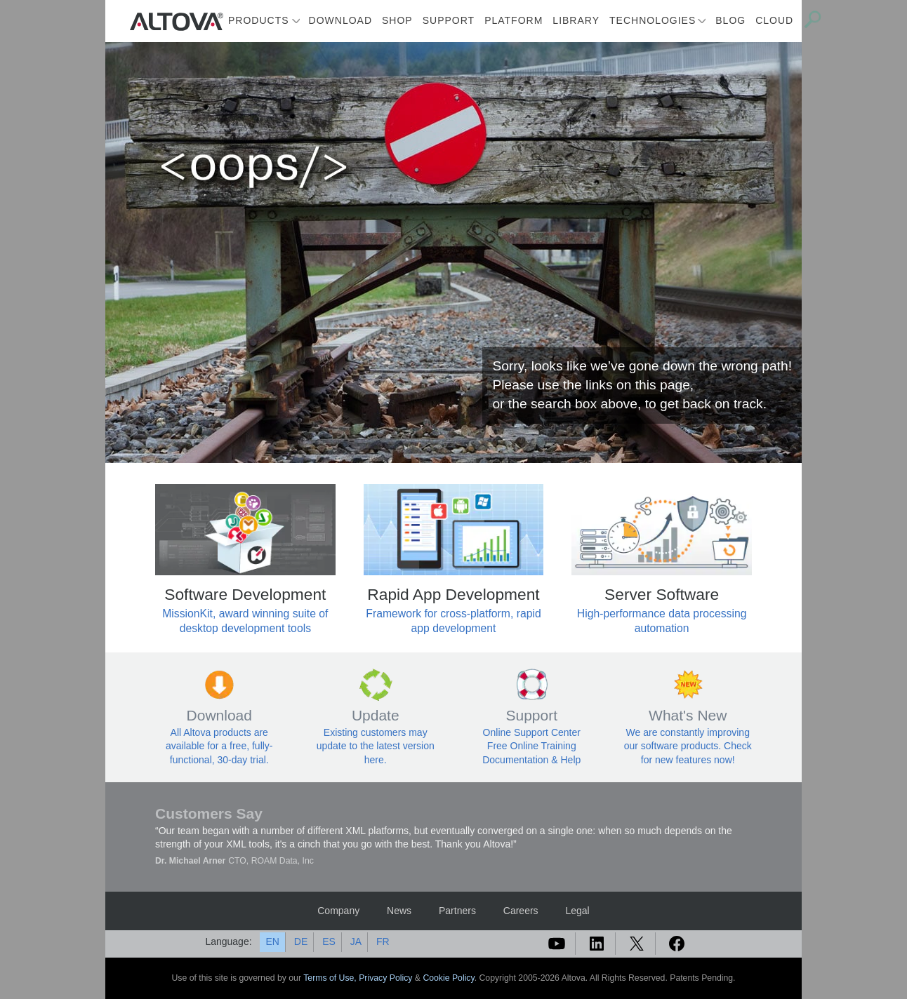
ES (329, 941)
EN (272, 941)
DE (300, 941)
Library (576, 20)
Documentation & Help (531, 759)
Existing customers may (376, 732)
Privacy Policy (385, 978)
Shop (397, 20)
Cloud (774, 20)
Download (340, 20)
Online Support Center (532, 732)
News (399, 910)
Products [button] (258, 20)
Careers (520, 910)
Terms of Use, (331, 978)
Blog (730, 20)
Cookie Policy (448, 978)
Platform (513, 20)
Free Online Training (531, 745)
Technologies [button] (652, 20)
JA (356, 941)
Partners (457, 910)
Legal (577, 910)
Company (338, 910)
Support (449, 20)
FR (383, 941)
